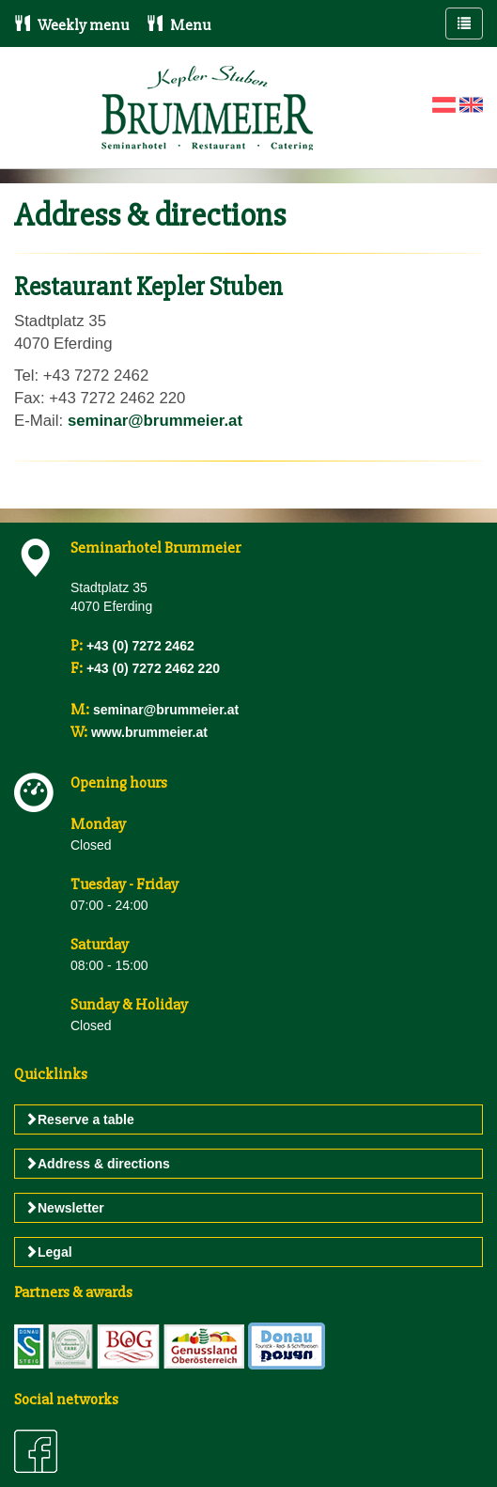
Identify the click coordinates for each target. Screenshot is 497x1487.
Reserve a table (79, 1119)
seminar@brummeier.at (155, 421)
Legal (48, 1252)
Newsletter (64, 1207)
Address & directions (97, 1163)
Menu (178, 25)
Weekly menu (71, 25)
